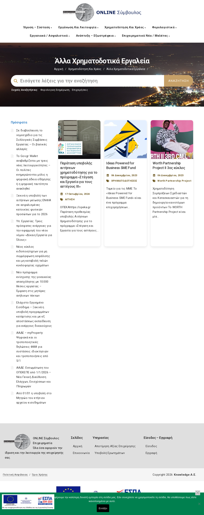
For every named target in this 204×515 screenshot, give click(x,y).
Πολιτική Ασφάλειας (15, 474)
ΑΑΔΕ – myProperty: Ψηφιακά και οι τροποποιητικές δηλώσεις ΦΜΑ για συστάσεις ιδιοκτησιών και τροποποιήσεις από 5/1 (32, 346)
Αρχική (58, 69)
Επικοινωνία (81, 453)
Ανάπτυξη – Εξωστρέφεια (96, 35)
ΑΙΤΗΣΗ (70, 199)
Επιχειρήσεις (80, 89)
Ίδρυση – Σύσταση (37, 27)
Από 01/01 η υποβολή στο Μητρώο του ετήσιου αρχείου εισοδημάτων (34, 398)
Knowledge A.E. (185, 474)
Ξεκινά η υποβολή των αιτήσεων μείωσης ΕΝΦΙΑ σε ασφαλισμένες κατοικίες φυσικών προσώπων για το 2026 (33, 205)
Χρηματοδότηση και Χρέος (125, 27)
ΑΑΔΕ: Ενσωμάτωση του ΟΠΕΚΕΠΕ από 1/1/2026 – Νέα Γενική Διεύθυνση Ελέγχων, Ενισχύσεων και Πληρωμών (33, 377)
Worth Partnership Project (174, 180)
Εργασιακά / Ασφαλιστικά (50, 35)
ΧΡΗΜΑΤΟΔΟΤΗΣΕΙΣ (124, 180)
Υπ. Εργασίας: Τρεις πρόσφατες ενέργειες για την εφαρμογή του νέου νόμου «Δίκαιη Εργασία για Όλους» (34, 230)
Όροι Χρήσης (40, 474)
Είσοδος (151, 446)
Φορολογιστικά (164, 27)
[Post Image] (79, 139)
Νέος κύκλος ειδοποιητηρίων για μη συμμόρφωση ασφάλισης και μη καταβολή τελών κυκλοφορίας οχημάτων (33, 256)
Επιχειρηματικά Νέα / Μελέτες (146, 35)
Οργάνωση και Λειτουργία (78, 27)
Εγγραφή (151, 453)
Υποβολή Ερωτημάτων (110, 453)
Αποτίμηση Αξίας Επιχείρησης (115, 446)
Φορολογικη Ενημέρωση (55, 89)
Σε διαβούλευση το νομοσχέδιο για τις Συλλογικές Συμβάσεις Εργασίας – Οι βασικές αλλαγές (31, 140)
